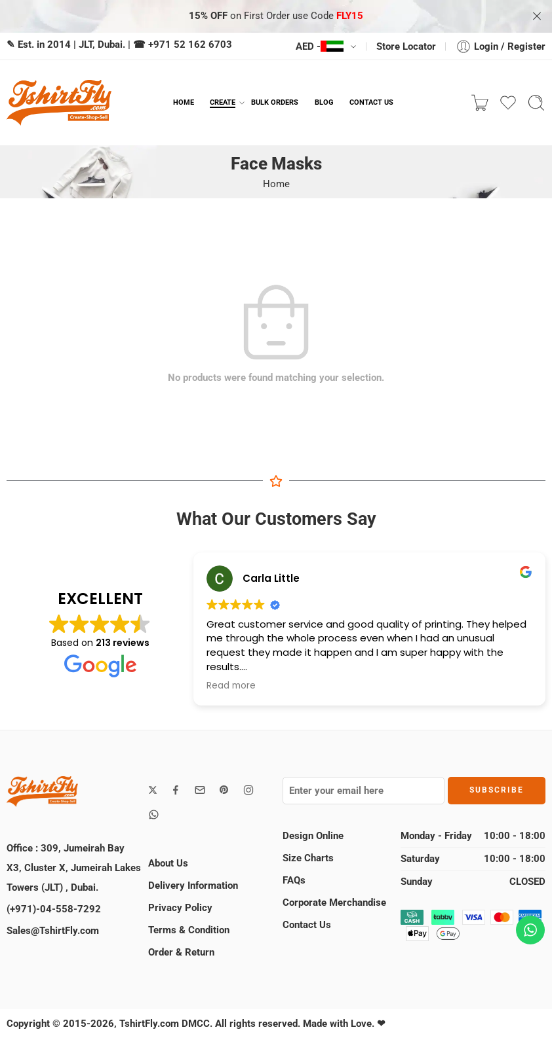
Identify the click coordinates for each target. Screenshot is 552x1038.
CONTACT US (371, 102)
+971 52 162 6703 (190, 44)
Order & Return (181, 952)
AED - (320, 46)
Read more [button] (231, 686)
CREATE (222, 102)
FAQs (294, 880)
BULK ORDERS (274, 102)
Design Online (313, 836)
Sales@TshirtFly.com (53, 931)
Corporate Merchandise (334, 902)
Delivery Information (193, 885)
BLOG (324, 102)
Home (276, 184)
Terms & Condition (188, 930)
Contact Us (307, 925)
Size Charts (308, 858)
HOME (183, 102)
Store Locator (406, 46)
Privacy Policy (180, 908)
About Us (168, 863)
